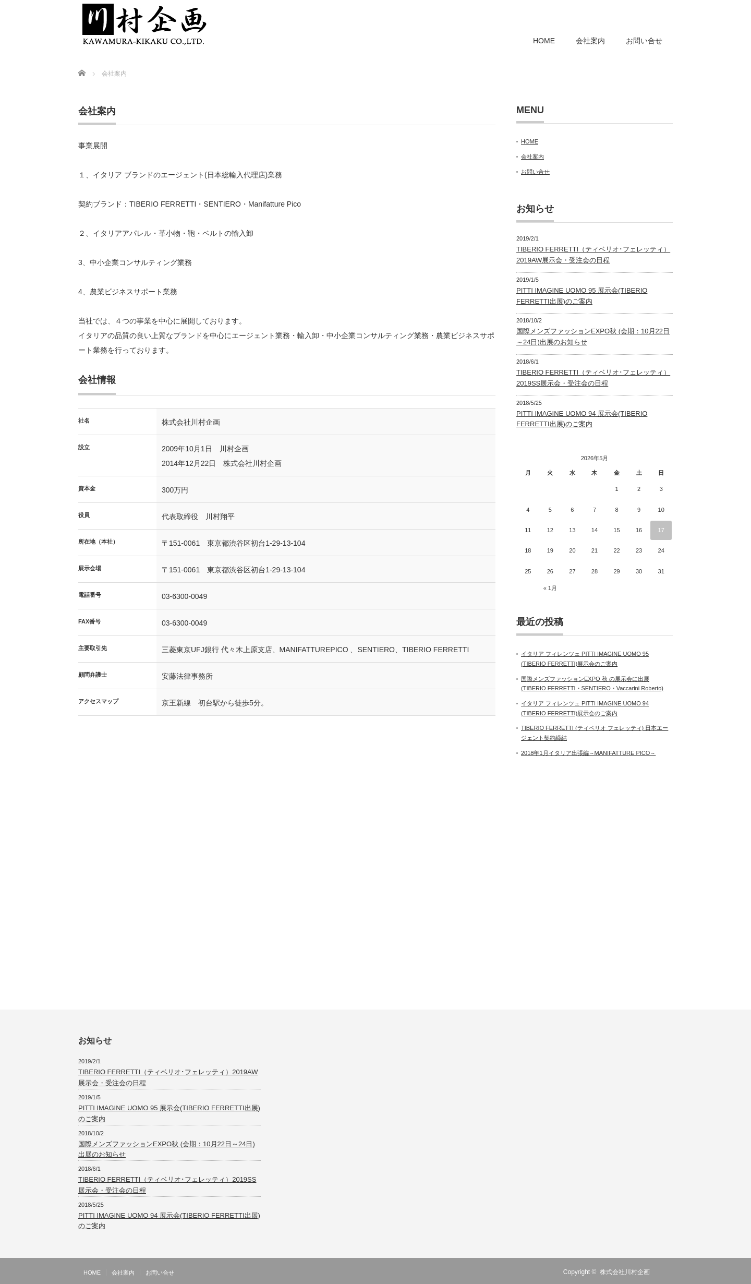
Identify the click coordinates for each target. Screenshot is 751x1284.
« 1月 (550, 588)
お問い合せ (644, 41)
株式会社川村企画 (625, 1272)
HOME (544, 41)
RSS (666, 1272)
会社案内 (590, 41)
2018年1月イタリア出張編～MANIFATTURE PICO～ (588, 753)
